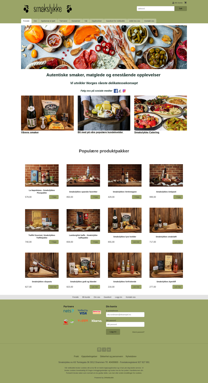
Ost (35, 21)
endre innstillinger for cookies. (130, 373)
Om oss (97, 297)
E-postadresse (112, 311)
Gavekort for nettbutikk (115, 21)
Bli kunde (86, 297)
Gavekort (107, 297)
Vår (85, 21)
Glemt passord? (138, 332)
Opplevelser (97, 21)
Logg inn (118, 297)
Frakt (76, 356)
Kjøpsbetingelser (89, 356)
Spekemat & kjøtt (48, 21)
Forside (26, 21)
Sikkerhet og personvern (111, 356)
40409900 (113, 362)
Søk (180, 8)
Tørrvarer (63, 21)
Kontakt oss (149, 21)
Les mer (112, 373)
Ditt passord (111, 320)
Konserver (76, 21)
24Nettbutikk (109, 378)
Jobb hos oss (134, 21)
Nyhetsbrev (131, 356)
